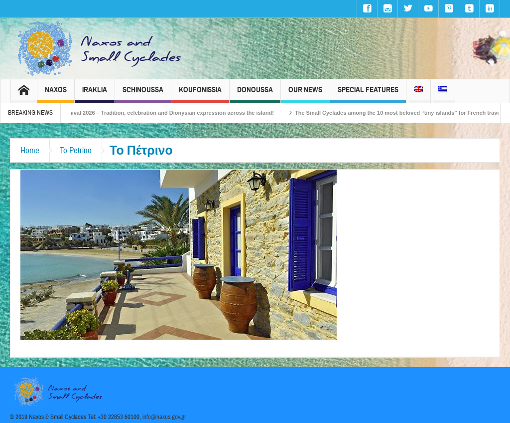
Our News (305, 94)
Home (29, 150)
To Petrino (76, 150)
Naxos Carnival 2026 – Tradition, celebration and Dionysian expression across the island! (167, 113)
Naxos (55, 94)
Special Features (368, 94)
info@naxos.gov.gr (164, 417)
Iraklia (95, 94)
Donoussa (255, 94)
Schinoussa (143, 94)
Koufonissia (200, 94)
